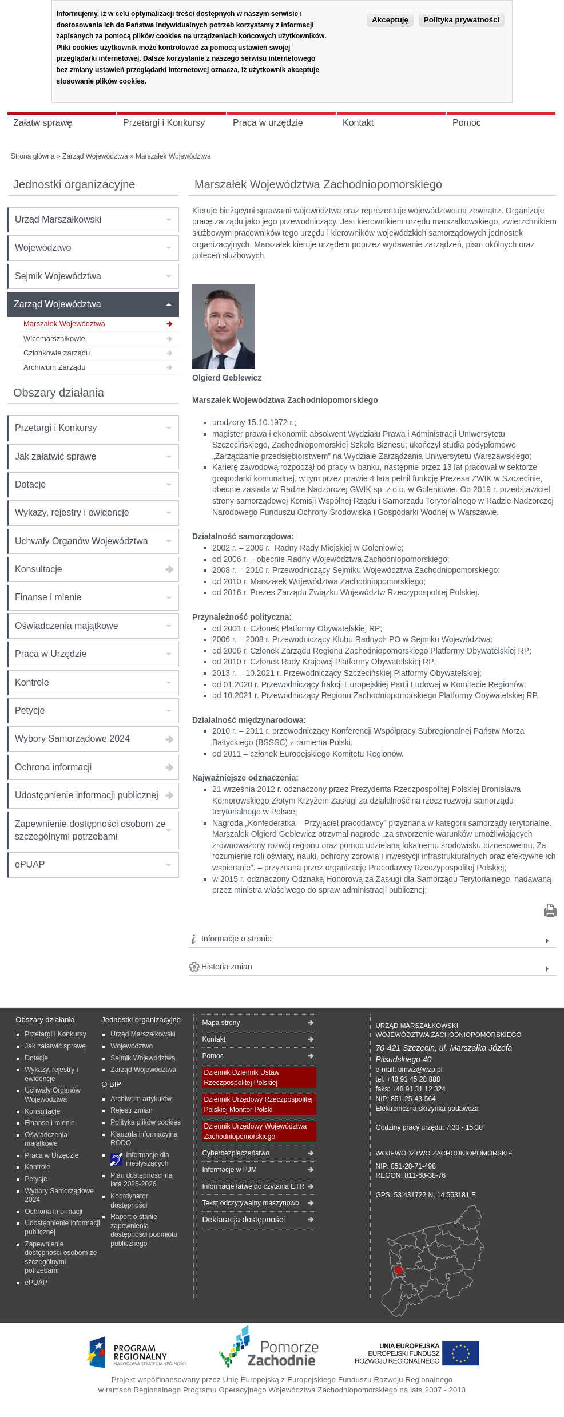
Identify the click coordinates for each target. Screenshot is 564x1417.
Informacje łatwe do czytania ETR (253, 1186)
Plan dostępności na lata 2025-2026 (141, 1180)
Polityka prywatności (462, 19)
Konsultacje (38, 569)
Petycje (30, 710)
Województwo (43, 247)
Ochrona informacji (53, 767)
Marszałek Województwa (64, 323)
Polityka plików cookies (145, 1122)
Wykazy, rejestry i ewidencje (72, 512)
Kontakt (213, 1039)
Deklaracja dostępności (243, 1219)
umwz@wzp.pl (420, 1070)
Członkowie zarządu (56, 353)
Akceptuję (390, 19)
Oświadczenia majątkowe (66, 626)
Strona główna (33, 156)
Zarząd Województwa (95, 156)
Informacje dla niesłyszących (147, 1159)
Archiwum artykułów (141, 1099)
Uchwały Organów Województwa (81, 541)
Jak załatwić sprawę (55, 456)
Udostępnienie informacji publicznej (86, 795)
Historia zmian (226, 966)
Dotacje (30, 484)
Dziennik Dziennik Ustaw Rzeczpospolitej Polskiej (241, 1077)
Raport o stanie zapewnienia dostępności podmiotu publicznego (143, 1230)
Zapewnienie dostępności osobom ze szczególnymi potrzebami (90, 830)
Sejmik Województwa (58, 276)
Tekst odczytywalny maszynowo (250, 1203)
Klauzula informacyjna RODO (143, 1138)
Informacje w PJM (229, 1170)
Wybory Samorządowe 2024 (72, 738)
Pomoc (212, 1056)
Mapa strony (221, 1023)
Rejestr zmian (131, 1110)
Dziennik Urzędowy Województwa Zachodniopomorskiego (255, 1131)
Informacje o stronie (236, 938)
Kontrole (32, 682)
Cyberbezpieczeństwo (235, 1153)
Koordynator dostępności (129, 1200)
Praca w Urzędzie (50, 654)
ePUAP (30, 864)
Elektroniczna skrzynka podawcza (426, 1109)
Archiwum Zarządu (54, 367)
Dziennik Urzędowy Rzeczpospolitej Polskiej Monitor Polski (258, 1104)
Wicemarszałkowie (54, 338)
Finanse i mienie (48, 597)
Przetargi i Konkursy (56, 428)
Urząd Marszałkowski (58, 219)
